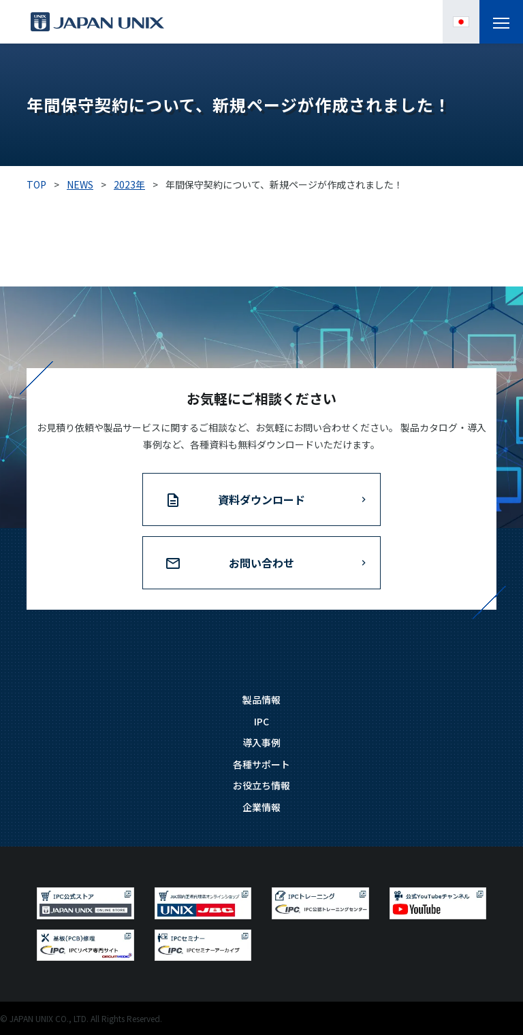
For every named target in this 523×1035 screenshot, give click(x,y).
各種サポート (261, 764)
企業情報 (261, 807)
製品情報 (261, 699)
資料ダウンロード (261, 499)
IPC (261, 721)
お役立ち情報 (261, 785)
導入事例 (261, 742)
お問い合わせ (261, 563)
